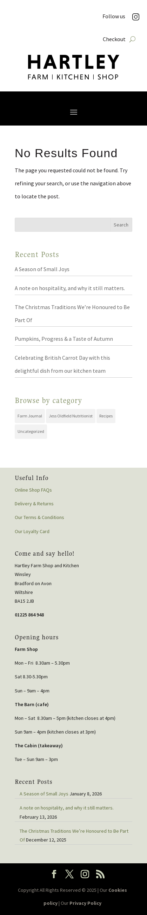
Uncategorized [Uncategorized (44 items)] (31, 431)
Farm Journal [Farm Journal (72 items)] (30, 415)
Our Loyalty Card (32, 531)
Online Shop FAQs (33, 490)
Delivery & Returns (34, 503)
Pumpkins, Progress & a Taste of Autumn (64, 338)
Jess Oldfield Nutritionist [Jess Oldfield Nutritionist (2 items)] (71, 415)
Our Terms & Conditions (39, 517)
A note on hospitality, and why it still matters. (70, 288)
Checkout (114, 40)
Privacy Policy (85, 903)
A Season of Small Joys (42, 269)
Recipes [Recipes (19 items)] (106, 415)
